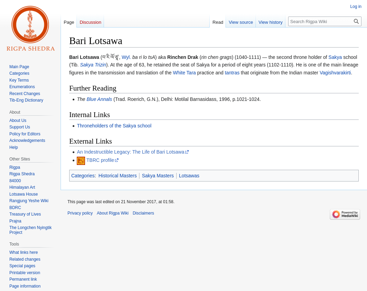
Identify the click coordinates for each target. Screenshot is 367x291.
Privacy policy (80, 213)
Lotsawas (189, 175)
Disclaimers (143, 213)
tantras (232, 72)
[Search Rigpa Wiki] (324, 21)
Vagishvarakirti (335, 72)
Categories (83, 175)
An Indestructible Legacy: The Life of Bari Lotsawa (130, 152)
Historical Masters (117, 175)
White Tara (184, 72)
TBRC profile (100, 160)
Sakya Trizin (93, 64)
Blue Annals (99, 99)
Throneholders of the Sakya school (114, 125)
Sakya (335, 57)
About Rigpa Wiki (112, 213)
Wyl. (126, 57)
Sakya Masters (158, 175)
